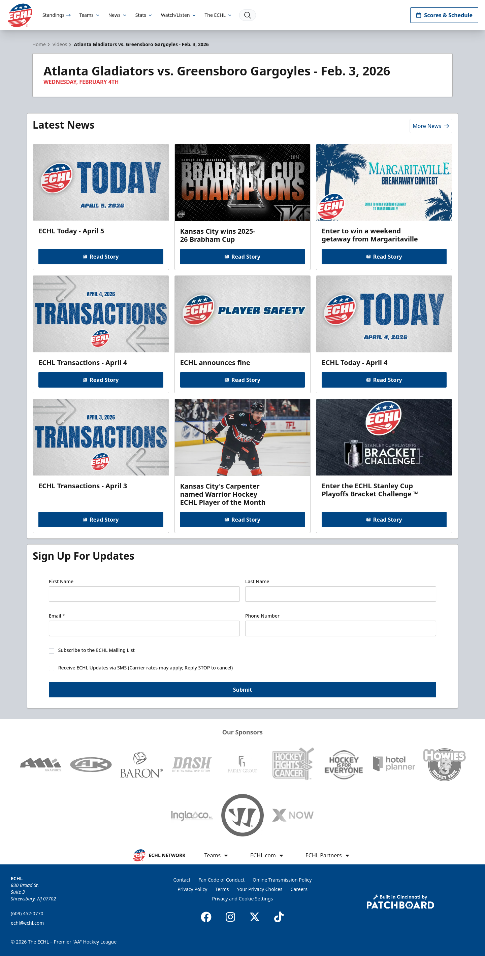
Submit (242, 689)
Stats (144, 15)
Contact (182, 880)
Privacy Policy (192, 889)
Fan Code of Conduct (221, 880)
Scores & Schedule (444, 15)
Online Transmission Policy (282, 880)
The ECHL (218, 15)
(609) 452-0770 (27, 913)
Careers (299, 889)
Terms (222, 889)
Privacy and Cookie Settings (242, 898)
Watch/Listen (178, 15)
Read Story (101, 256)
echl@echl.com (27, 923)
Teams (89, 15)
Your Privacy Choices (260, 889)
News (117, 15)
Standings (56, 15)
